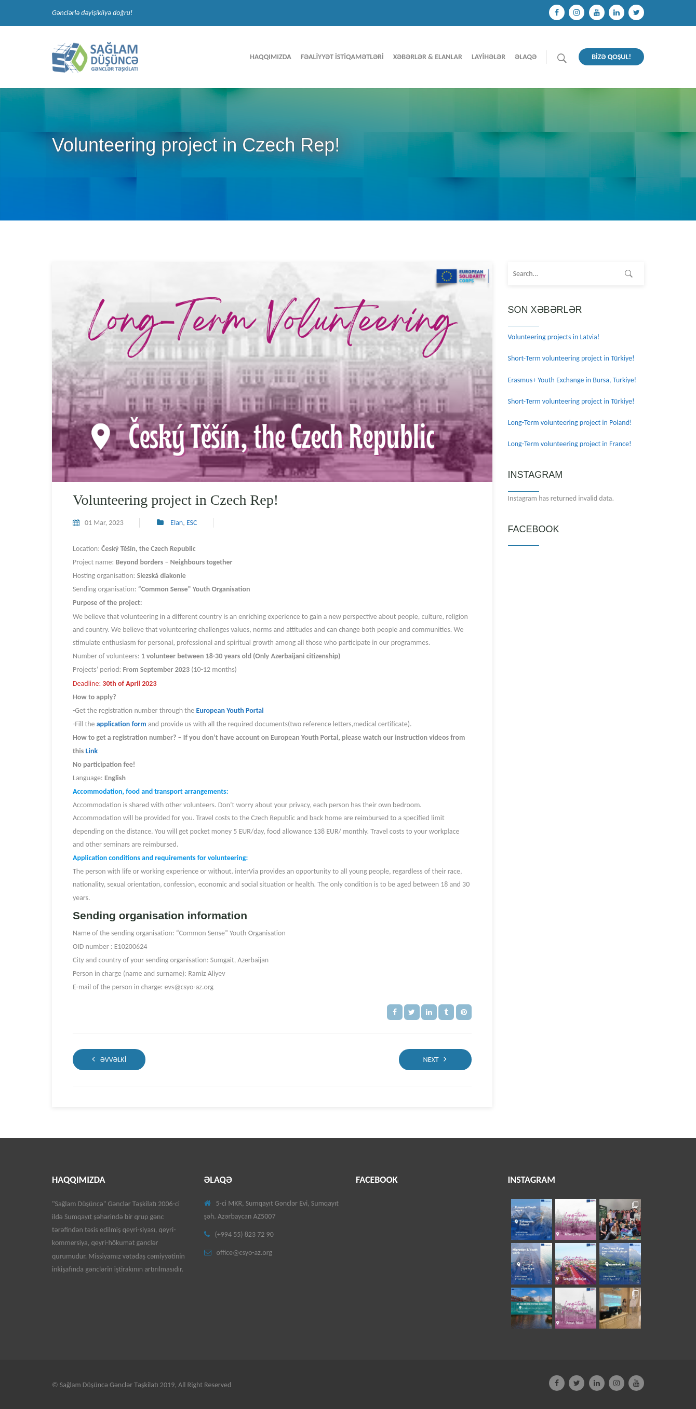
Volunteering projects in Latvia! (554, 337)
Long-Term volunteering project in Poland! (570, 422)
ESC (191, 522)
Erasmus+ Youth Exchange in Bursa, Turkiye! (572, 380)
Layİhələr (488, 56)
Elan (176, 522)
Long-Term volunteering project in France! (570, 443)
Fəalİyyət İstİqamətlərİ (342, 56)
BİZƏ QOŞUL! (611, 56)
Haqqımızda (270, 56)
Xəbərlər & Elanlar (427, 56)
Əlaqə (526, 56)
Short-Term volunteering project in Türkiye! (571, 358)
